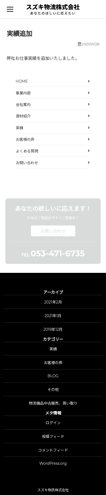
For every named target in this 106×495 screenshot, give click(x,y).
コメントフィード (53, 450)
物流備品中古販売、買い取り (53, 403)
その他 (53, 389)
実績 (19, 128)
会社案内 (23, 104)
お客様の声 (25, 139)
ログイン (53, 422)
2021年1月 (53, 315)
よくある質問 (27, 151)
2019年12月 (53, 329)
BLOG (53, 375)
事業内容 (23, 93)
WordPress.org (52, 463)
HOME (22, 81)
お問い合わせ (27, 162)
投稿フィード (53, 436)
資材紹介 (23, 116)
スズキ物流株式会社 (53, 490)
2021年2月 (53, 302)
